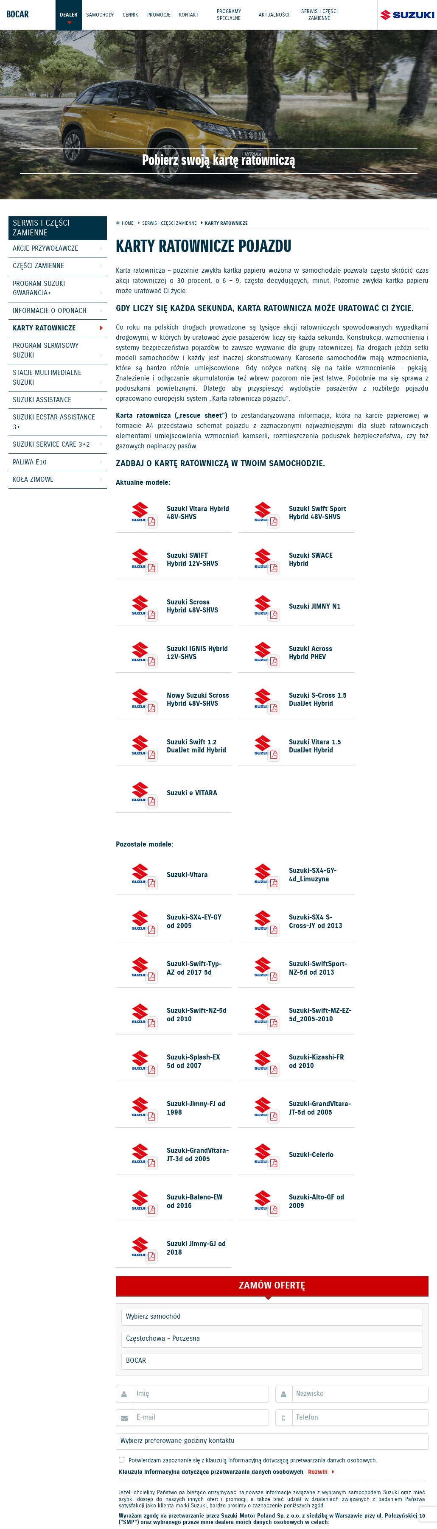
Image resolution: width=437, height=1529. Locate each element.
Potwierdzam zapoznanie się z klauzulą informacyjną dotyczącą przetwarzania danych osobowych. (253, 1227)
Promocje (159, 14)
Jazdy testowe (255, 1474)
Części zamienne (38, 266)
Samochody (100, 14)
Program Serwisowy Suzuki (45, 350)
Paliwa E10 (30, 462)
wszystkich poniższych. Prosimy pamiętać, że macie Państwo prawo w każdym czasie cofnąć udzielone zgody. (267, 1299)
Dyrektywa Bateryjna (157, 1505)
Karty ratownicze (44, 328)
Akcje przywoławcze (45, 248)
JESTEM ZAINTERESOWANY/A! (269, 1380)
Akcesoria (204, 1495)
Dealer (68, 14)
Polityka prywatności (116, 1495)
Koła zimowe (33, 479)
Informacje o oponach (50, 311)
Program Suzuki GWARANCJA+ (39, 289)
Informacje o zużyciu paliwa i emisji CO (281, 1496)
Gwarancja (168, 1495)
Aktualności (274, 14)
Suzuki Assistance (42, 400)
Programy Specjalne (229, 15)
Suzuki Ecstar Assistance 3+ (54, 422)
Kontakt (189, 14)
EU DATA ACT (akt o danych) (382, 1495)
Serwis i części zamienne (320, 15)
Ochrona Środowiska (48, 1495)
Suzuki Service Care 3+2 (51, 444)
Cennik (130, 14)
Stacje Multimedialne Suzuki (47, 378)
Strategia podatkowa (223, 1505)
